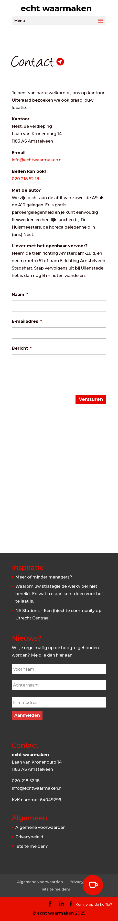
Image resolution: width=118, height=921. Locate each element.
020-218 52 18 (26, 780)
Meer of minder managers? (43, 577)
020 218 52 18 (25, 178)
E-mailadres (27, 321)
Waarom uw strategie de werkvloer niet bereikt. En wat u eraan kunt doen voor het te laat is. (59, 594)
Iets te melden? (31, 846)
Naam (20, 294)
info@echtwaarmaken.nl (37, 159)
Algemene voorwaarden (40, 827)
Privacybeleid (29, 836)
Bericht (22, 348)
